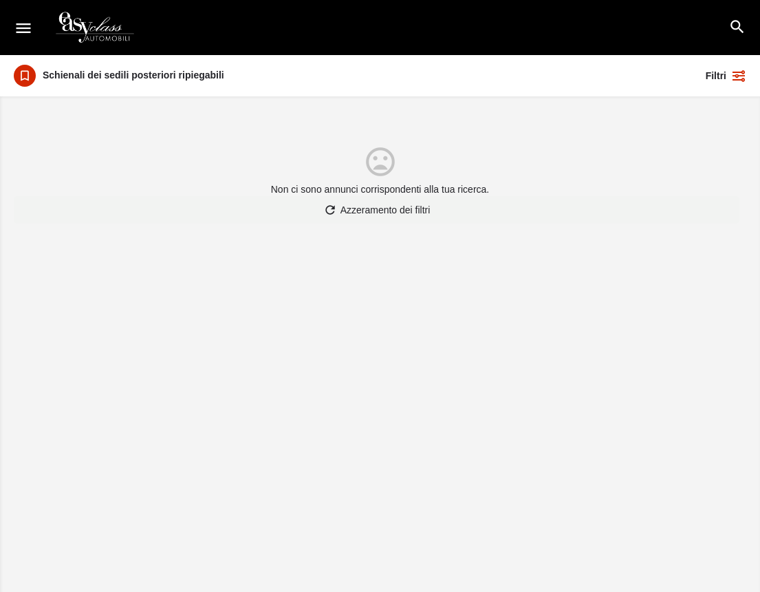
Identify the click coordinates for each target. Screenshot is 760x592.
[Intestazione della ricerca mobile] (737, 27)
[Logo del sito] (96, 27)
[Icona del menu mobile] (23, 27)
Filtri (726, 75)
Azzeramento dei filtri (377, 210)
